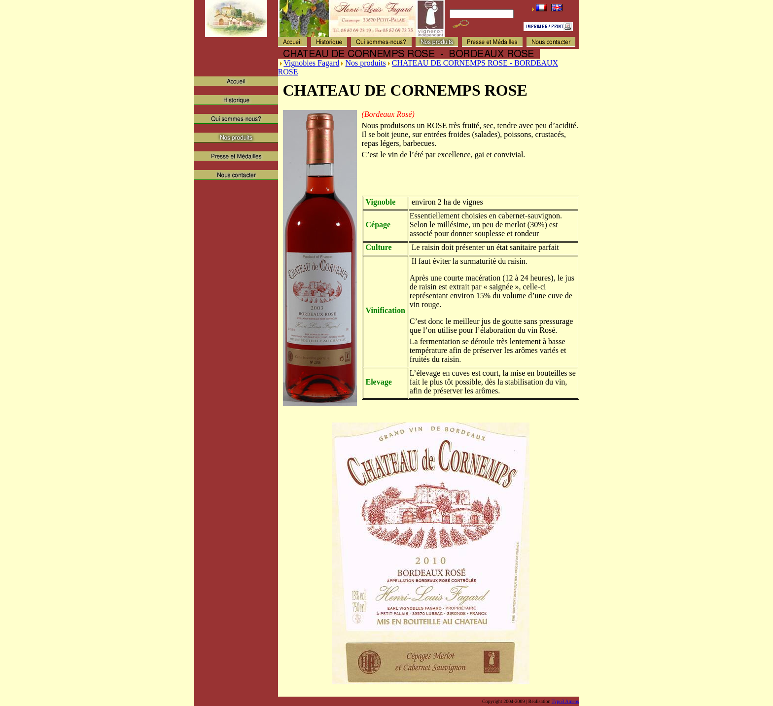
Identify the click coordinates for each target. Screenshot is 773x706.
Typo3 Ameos (565, 701)
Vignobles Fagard (311, 63)
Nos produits (365, 63)
